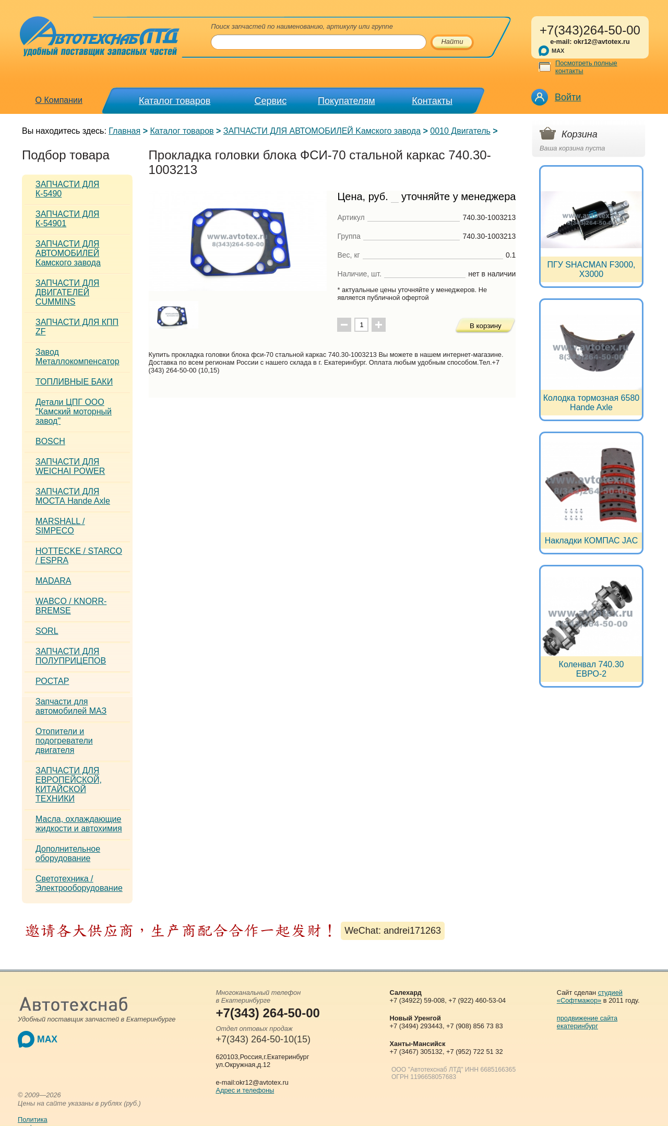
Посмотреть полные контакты (586, 67)
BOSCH (50, 441)
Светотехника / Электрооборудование (79, 883)
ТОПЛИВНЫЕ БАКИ (74, 381)
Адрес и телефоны (245, 1090)
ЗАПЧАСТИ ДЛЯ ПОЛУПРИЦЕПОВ (70, 656)
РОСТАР (52, 681)
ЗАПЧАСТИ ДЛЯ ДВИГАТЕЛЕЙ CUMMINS (67, 292)
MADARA (53, 580)
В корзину (486, 326)
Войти (568, 97)
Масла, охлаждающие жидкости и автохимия (78, 824)
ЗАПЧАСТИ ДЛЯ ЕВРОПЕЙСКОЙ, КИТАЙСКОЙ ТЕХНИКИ (68, 784)
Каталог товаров (174, 101)
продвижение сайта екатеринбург (587, 1022)
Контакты (432, 101)
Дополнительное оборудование (67, 853)
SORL (46, 630)
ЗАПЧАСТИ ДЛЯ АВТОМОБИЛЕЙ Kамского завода (322, 130)
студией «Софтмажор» (590, 996)
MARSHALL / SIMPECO (60, 526)
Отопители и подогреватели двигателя (64, 740)
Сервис (271, 101)
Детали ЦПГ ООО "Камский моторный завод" (73, 411)
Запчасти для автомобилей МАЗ (70, 706)
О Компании (58, 100)
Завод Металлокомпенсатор (77, 356)
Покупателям (346, 101)
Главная (124, 130)
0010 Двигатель (460, 130)
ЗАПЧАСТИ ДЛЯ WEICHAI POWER (70, 466)
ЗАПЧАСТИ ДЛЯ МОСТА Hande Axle (72, 496)
